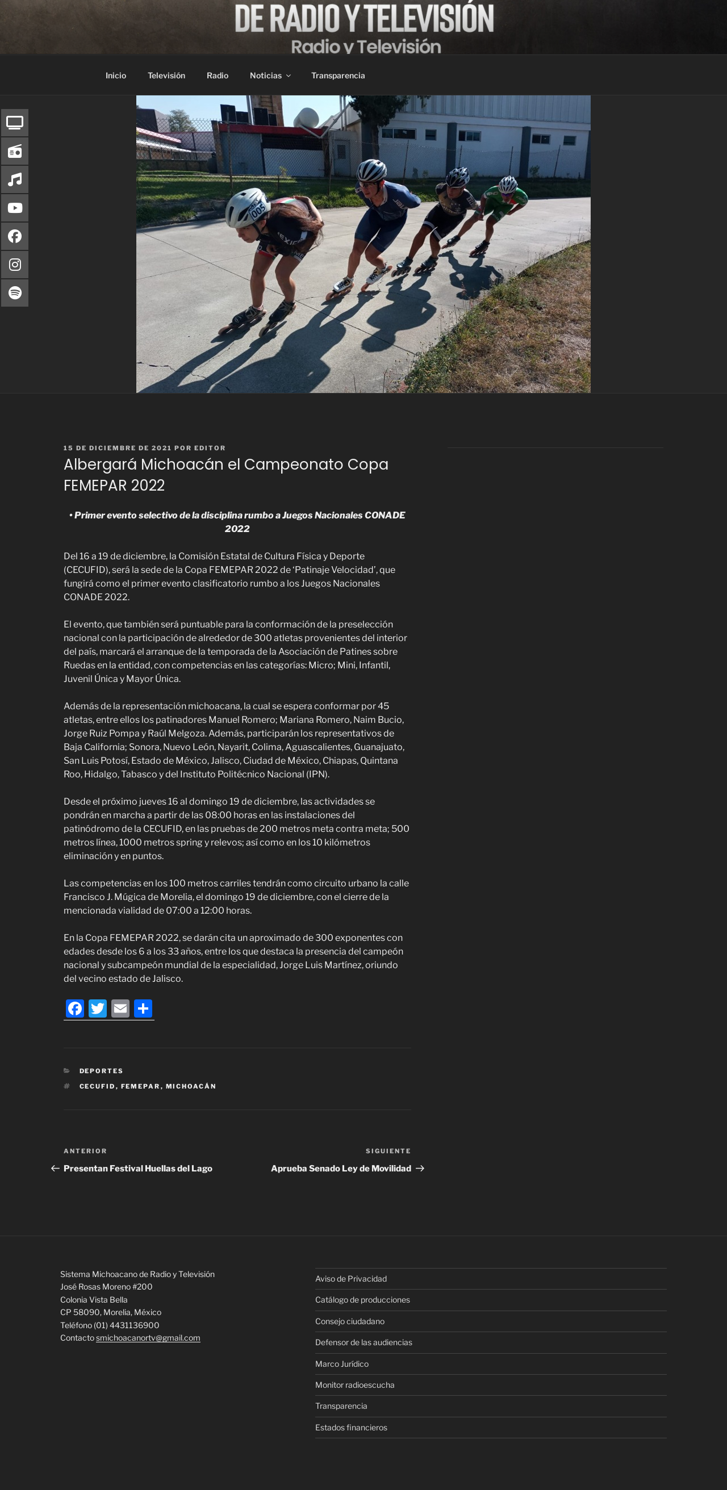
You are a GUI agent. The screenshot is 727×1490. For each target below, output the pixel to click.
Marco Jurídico (342, 1363)
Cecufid (98, 1086)
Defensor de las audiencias (363, 1342)
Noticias (271, 75)
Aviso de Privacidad (351, 1278)
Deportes (102, 1071)
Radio (217, 75)
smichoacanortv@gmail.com (148, 1337)
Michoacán (191, 1086)
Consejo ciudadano (350, 1321)
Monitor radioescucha (355, 1384)
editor (210, 448)
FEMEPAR (141, 1086)
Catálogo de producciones (362, 1299)
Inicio (116, 75)
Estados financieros (351, 1427)
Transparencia (338, 75)
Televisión (166, 75)
